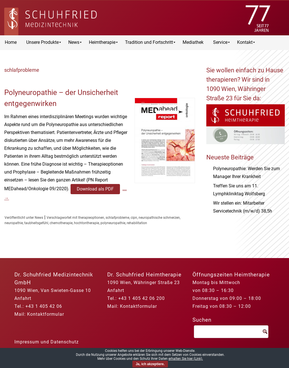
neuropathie (14, 223)
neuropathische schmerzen (159, 218)
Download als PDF (95, 189)
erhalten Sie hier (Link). (185, 359)
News (39, 218)
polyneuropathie (112, 223)
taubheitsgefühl (36, 223)
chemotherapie (61, 223)
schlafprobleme (117, 218)
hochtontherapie (86, 223)
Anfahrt (22, 298)
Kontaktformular (45, 314)
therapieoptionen (91, 218)
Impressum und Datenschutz (46, 342)
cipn (134, 218)
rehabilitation (137, 223)
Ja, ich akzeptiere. (150, 364)
